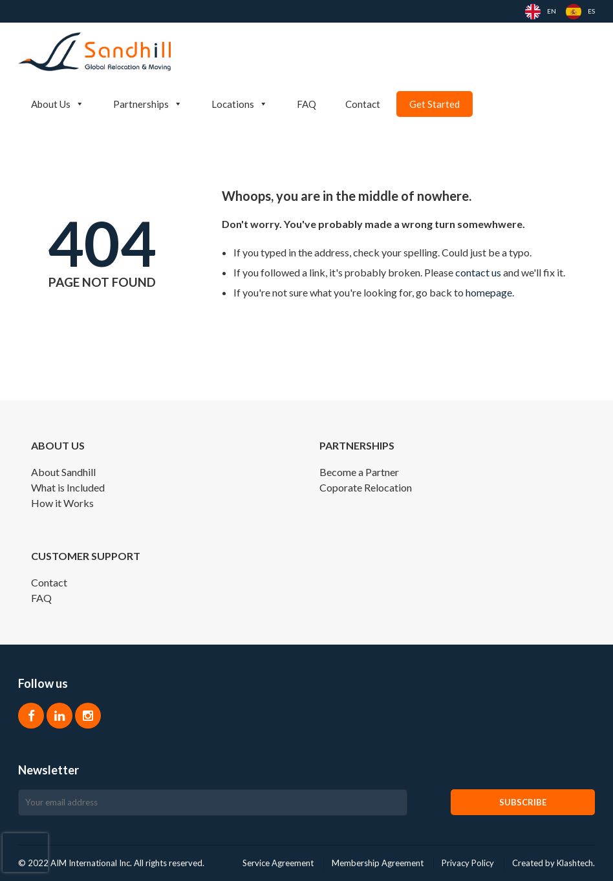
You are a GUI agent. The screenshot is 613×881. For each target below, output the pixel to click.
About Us (57, 104)
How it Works (62, 503)
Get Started (434, 104)
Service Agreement (278, 863)
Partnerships (147, 104)
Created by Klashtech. (553, 863)
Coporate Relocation (365, 487)
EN (551, 11)
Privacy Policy (468, 863)
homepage (489, 292)
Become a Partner (359, 472)
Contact (362, 104)
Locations (239, 104)
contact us (478, 272)
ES (591, 11)
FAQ (306, 104)
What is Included (68, 487)
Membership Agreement (378, 863)
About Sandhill (63, 472)
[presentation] (25, 852)
